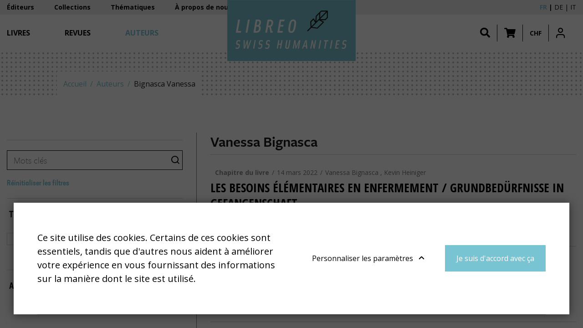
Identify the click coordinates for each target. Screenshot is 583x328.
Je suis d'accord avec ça (495, 258)
